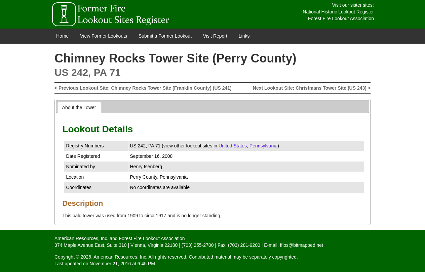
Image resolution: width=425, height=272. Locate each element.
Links (244, 36)
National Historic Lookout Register (338, 11)
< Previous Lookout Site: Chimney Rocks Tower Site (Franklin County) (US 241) (143, 88)
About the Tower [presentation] (79, 107)
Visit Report (215, 36)
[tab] (79, 107)
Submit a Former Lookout (165, 36)
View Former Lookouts (103, 36)
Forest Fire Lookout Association (341, 18)
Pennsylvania (263, 145)
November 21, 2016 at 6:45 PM (122, 263)
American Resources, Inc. (81, 238)
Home (62, 36)
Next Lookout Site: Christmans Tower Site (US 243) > (312, 88)
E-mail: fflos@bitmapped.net (293, 245)
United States (233, 145)
